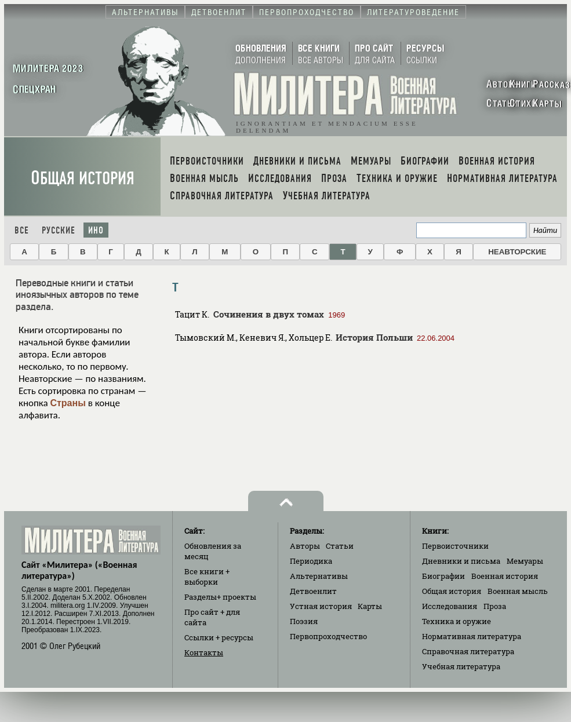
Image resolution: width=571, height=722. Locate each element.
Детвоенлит (313, 591)
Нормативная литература (471, 636)
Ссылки (218, 637)
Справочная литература (468, 651)
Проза (494, 606)
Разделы (220, 597)
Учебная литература (461, 666)
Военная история (504, 576)
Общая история (82, 178)
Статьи (340, 546)
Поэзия (304, 621)
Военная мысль (518, 591)
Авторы (305, 546)
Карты (370, 606)
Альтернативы (319, 576)
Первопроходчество (328, 636)
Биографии (443, 576)
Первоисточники (455, 546)
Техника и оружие (456, 621)
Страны (67, 403)
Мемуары (525, 561)
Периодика (311, 561)
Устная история (321, 606)
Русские (58, 230)
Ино (96, 230)
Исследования (449, 606)
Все (21, 230)
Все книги (207, 576)
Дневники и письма (461, 561)
